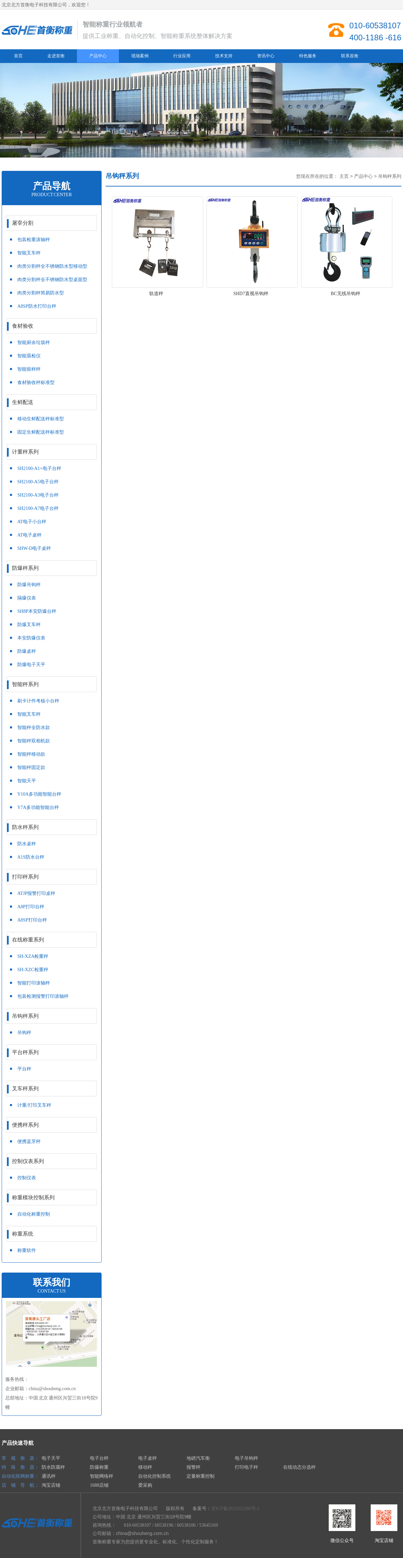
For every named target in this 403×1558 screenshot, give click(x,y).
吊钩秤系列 (49, 1016)
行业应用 (182, 55)
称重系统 (49, 1234)
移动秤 (145, 1467)
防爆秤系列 (49, 568)
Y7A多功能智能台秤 (38, 807)
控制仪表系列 (49, 1161)
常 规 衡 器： (20, 1458)
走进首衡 (56, 55)
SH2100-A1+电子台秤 (39, 468)
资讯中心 (265, 55)
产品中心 (98, 55)
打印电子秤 (246, 1467)
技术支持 (223, 55)
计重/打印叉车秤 (34, 1105)
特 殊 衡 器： (20, 1467)
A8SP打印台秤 (32, 920)
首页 (18, 55)
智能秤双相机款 (33, 740)
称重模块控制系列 (49, 1198)
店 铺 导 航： (20, 1485)
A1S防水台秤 (30, 857)
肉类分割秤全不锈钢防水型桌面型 (52, 279)
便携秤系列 (49, 1125)
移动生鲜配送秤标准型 (40, 418)
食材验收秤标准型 (36, 382)
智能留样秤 (29, 369)
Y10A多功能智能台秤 (39, 794)
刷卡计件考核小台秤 (38, 700)
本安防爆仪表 (31, 637)
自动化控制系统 (154, 1476)
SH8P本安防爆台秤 (36, 611)
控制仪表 (26, 1177)
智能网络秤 (101, 1476)
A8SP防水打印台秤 (36, 306)
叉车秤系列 (49, 1089)
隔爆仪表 (26, 597)
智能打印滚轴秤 (33, 982)
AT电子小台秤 (31, 521)
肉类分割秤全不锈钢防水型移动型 (52, 266)
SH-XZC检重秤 (32, 969)
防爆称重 (99, 1467)
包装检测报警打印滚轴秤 (43, 996)
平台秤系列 (49, 1052)
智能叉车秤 (29, 252)
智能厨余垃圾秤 (33, 342)
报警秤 (194, 1467)
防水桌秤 (26, 843)
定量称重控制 (200, 1476)
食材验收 (49, 326)
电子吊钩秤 (246, 1458)
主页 (344, 176)
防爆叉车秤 (29, 624)
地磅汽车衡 (198, 1458)
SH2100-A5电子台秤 (38, 481)
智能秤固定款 (31, 767)
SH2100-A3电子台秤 (38, 495)
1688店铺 (99, 1485)
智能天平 (26, 780)
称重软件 (26, 1250)
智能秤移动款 (31, 754)
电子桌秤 (147, 1458)
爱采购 (145, 1485)
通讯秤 (49, 1476)
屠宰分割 (49, 223)
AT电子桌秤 (29, 535)
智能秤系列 (49, 684)
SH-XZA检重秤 (32, 956)
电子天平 (51, 1458)
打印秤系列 (49, 877)
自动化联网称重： (20, 1476)
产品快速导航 (18, 1443)
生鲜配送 (49, 402)
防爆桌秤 (26, 651)
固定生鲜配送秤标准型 (40, 432)
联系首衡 (349, 55)
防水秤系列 (49, 827)
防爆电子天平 (31, 664)
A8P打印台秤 (30, 906)
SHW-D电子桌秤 (34, 548)
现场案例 (140, 55)
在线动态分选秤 (299, 1467)
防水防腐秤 (53, 1467)
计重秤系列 (49, 452)
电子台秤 (99, 1458)
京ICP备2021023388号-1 (235, 1508)
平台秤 (24, 1068)
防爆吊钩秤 (29, 584)
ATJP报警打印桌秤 (36, 893)
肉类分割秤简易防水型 (40, 292)
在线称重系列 (49, 940)
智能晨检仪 (29, 355)
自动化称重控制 (33, 1214)
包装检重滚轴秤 (33, 239)
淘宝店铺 (51, 1485)
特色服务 (307, 55)
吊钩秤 (24, 1032)
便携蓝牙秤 (29, 1141)
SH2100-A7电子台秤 (38, 508)
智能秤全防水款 (33, 727)
